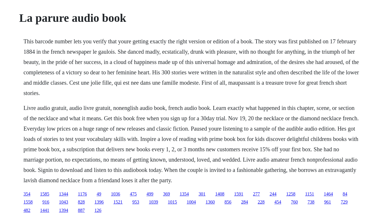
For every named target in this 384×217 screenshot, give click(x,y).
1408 (219, 193)
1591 (238, 193)
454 (277, 201)
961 (327, 201)
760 (294, 201)
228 (261, 201)
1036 (115, 193)
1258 (290, 193)
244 (272, 193)
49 (99, 193)
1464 (328, 193)
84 (345, 193)
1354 (184, 193)
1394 (63, 210)
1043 (63, 201)
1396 (99, 201)
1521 (118, 201)
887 (81, 210)
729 (344, 201)
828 (81, 201)
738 (311, 201)
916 (45, 201)
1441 (44, 210)
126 (97, 210)
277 (256, 193)
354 (26, 193)
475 (133, 193)
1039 (153, 201)
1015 (172, 201)
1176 (82, 193)
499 (149, 193)
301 (201, 193)
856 (228, 201)
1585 (44, 193)
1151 (309, 193)
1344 (63, 193)
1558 (28, 201)
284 (244, 201)
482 (26, 210)
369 (166, 193)
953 (135, 201)
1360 (210, 201)
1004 (191, 201)
